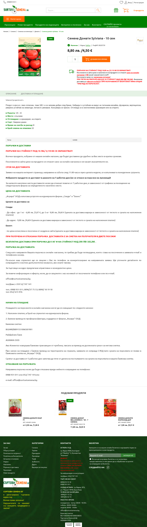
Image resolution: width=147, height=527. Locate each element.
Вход (128, 2)
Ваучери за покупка (39, 455)
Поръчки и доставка (11, 455)
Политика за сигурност (12, 441)
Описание (11, 93)
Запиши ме (128, 444)
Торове (34, 439)
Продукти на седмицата (47, 24)
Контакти (96, 24)
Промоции (10, 24)
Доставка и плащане (32, 93)
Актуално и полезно (71, 24)
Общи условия (9, 439)
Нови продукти (25, 24)
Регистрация (139, 2)
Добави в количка (100, 59)
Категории (13, 19)
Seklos (88, 45)
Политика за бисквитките (13, 444)
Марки (5, 450)
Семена (35, 436)
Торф (34, 447)
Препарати (36, 441)
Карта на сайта (49, 521)
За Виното (36, 450)
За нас (87, 24)
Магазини (7, 453)
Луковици (36, 444)
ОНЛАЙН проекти (113, 25)
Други (34, 453)
